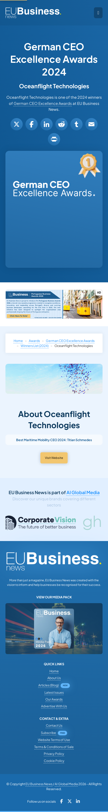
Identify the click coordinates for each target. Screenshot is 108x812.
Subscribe (48, 733)
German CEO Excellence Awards (43, 103)
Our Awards (54, 699)
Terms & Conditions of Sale (54, 747)
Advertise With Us (54, 706)
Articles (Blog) (48, 685)
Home (18, 341)
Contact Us (54, 725)
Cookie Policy (54, 761)
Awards (34, 341)
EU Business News (38, 784)
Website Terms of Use (54, 740)
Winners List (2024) (35, 346)
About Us (54, 678)
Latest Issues (54, 692)
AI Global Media (83, 492)
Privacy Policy (54, 753)
